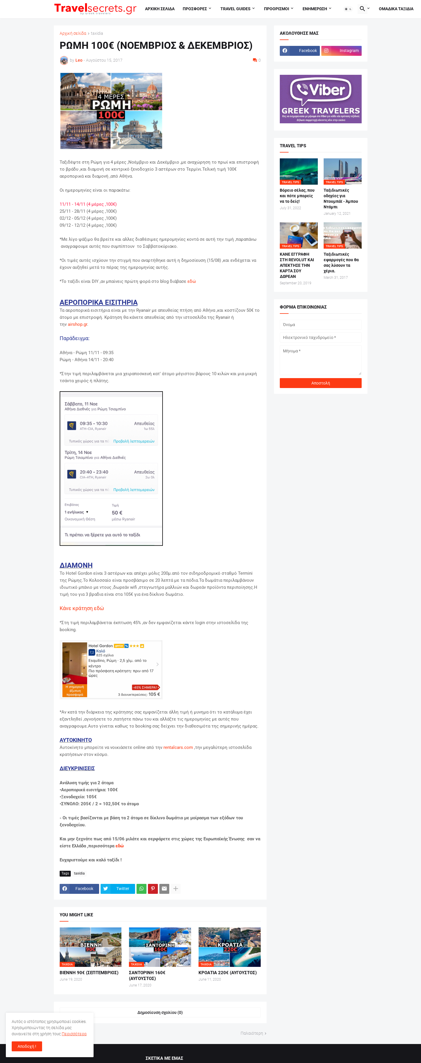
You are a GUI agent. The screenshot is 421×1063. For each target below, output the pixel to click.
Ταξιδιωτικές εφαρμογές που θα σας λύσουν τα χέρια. (341, 262)
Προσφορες (195, 8)
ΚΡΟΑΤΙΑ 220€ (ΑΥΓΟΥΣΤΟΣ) (228, 972)
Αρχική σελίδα (73, 33)
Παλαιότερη (252, 1033)
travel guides (235, 8)
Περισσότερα (74, 1033)
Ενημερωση (315, 8)
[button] (348, 9)
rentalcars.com (178, 747)
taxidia (97, 33)
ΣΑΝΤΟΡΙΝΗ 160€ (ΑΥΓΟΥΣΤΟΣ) (147, 975)
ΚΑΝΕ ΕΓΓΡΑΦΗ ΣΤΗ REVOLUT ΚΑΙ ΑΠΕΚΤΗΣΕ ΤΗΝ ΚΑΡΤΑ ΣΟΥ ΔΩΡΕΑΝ (297, 265)
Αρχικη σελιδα (160, 8)
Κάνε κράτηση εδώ (82, 608)
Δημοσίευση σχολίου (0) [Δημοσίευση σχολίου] (160, 1012)
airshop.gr (77, 324)
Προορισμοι (276, 8)
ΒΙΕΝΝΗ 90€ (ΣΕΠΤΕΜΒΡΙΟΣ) (89, 972)
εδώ (191, 281)
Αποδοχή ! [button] (27, 1046)
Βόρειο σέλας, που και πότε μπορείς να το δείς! (297, 196)
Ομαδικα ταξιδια (396, 8)
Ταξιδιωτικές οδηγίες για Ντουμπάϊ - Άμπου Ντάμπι (341, 198)
